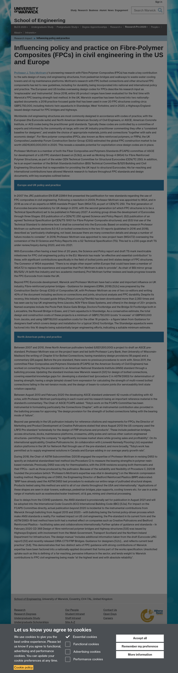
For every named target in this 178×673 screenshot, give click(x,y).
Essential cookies (81, 637)
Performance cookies (84, 660)
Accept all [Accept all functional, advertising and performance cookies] (140, 638)
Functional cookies (82, 644)
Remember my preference (140, 646)
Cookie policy (23, 667)
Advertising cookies (83, 652)
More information (140, 654)
